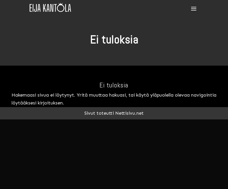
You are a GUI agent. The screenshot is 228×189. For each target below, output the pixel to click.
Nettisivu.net (129, 113)
